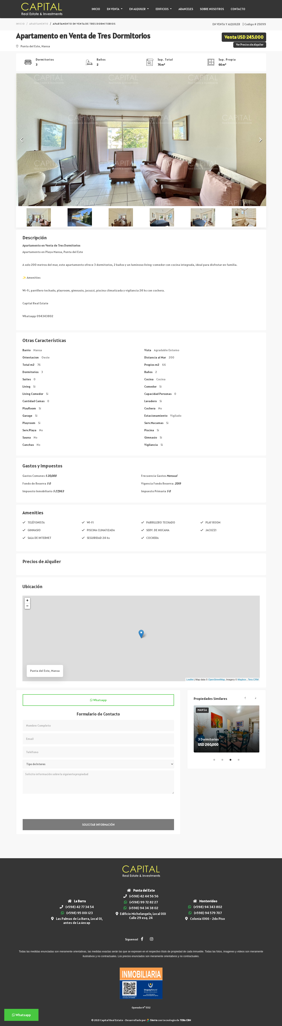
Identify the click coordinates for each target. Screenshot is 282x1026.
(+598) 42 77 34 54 (79, 907)
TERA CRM (185, 1020)
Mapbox (242, 679)
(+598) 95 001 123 (79, 913)
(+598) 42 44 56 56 (143, 896)
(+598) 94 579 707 (208, 913)
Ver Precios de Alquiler (249, 44)
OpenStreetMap (216, 679)
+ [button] (27, 600)
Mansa (202, 710)
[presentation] (55, 806)
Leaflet (189, 679)
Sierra (152, 1020)
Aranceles (186, 9)
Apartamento (39, 23)
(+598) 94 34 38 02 (143, 908)
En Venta (113, 9)
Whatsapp (98, 700)
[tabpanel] (227, 728)
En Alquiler (137, 9)
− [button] (27, 606)
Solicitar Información (98, 825)
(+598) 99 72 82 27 (143, 902)
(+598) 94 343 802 (207, 907)
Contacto (238, 9)
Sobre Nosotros (212, 9)
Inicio (96, 9)
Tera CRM (253, 679)
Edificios (162, 9)
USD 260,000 (208, 744)
